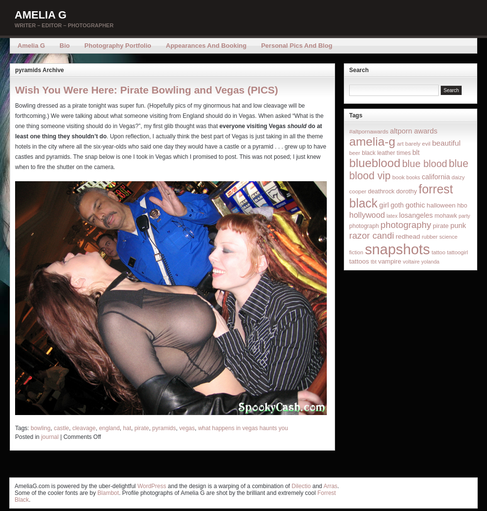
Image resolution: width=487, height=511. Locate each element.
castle (61, 428)
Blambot (108, 493)
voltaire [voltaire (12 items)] (411, 262)
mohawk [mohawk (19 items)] (445, 215)
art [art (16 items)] (400, 143)
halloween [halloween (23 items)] (441, 205)
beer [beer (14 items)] (354, 153)
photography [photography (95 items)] (405, 225)
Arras (330, 486)
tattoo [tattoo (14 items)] (438, 252)
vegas (187, 428)
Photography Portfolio (117, 45)
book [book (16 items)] (398, 177)
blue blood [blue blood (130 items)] (424, 163)
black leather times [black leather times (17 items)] (386, 153)
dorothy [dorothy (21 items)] (406, 191)
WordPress (151, 486)
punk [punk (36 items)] (458, 225)
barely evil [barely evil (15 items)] (418, 144)
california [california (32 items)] (436, 177)
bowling (41, 428)
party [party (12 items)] (464, 216)
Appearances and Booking (206, 45)
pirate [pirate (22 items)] (441, 225)
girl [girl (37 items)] (384, 205)
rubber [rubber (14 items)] (430, 237)
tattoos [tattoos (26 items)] (359, 261)
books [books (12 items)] (413, 177)
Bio (64, 45)
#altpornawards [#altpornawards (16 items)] (368, 131)
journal (49, 437)
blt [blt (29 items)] (416, 152)
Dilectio (301, 486)
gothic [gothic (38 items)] (415, 205)
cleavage (83, 428)
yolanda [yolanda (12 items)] (430, 262)
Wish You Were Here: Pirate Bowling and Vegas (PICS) (146, 89)
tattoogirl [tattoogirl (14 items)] (457, 252)
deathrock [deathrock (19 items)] (381, 191)
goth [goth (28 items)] (397, 205)
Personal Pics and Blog (296, 45)
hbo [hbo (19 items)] (462, 205)
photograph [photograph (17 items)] (364, 226)
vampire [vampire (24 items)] (389, 261)
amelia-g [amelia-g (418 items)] (372, 141)
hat (127, 428)
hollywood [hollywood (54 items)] (367, 214)
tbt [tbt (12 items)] (373, 262)
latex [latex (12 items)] (392, 216)
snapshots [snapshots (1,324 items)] (397, 249)
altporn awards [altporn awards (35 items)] (413, 131)
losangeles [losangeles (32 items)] (416, 215)
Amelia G (41, 15)
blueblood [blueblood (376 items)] (374, 163)
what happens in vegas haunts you (243, 428)
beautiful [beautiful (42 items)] (446, 143)
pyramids (164, 428)
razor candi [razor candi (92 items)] (371, 235)
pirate (141, 428)
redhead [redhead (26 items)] (408, 236)
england (109, 428)
